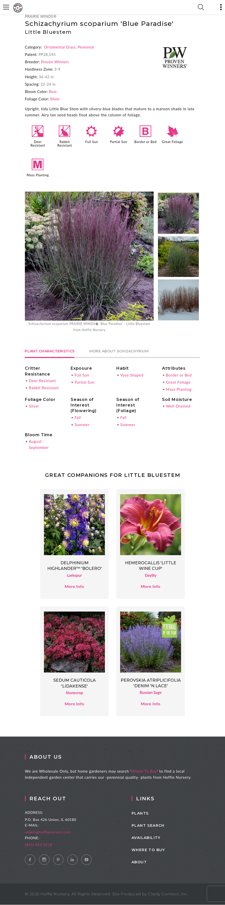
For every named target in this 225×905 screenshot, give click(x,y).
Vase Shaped (131, 375)
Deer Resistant (37, 143)
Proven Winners (55, 61)
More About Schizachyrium (119, 351)
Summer (81, 424)
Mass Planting (38, 175)
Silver (55, 99)
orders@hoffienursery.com (57, 832)
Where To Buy (150, 771)
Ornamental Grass (60, 47)
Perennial (86, 47)
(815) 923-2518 (47, 845)
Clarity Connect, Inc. (168, 894)
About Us (52, 757)
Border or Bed (145, 142)
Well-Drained (178, 406)
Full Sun (91, 142)
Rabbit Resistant (64, 143)
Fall (77, 417)
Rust (53, 91)
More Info (74, 586)
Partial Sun (118, 142)
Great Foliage (172, 142)
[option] (89, 262)
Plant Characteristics (50, 351)
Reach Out (57, 799)
